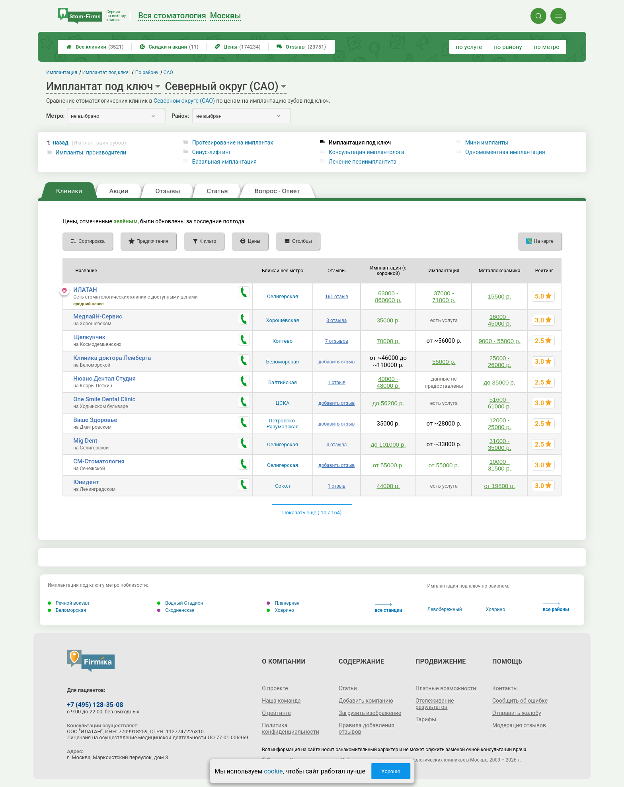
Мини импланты (486, 142)
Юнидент (86, 482)
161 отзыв (336, 296)
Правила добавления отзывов (366, 728)
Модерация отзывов (519, 725)
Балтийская (282, 382)
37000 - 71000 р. (443, 296)
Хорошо (390, 771)
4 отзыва (336, 444)
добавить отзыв (336, 362)
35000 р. (388, 320)
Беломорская (282, 362)
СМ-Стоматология (99, 461)
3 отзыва (336, 320)
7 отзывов (336, 341)
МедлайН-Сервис (97, 316)
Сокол (282, 486)
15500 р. (499, 296)
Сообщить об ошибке (520, 700)
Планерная (283, 603)
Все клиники (94, 47)
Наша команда (281, 700)
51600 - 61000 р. (499, 403)
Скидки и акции (169, 47)
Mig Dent (85, 440)
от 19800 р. (499, 485)
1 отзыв (336, 382)
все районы (556, 607)
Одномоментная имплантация (505, 152)
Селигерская (282, 296)
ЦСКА (283, 403)
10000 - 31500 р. (499, 465)
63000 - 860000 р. (388, 296)
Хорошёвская (282, 320)
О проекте (275, 688)
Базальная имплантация (224, 161)
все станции (388, 608)
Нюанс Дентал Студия (104, 378)
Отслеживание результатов (434, 703)
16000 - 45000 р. (499, 320)
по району (508, 47)
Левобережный (444, 609)
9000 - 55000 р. (500, 341)
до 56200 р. (388, 403)
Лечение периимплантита (362, 161)
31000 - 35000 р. (499, 444)
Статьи (348, 688)
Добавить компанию (366, 700)
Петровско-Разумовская (282, 424)
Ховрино (280, 610)
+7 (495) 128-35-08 (95, 705)
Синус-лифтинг (211, 152)
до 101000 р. (388, 444)
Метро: (55, 116)
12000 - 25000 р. (499, 423)
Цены (237, 47)
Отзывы (301, 47)
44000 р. (388, 485)
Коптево (283, 341)
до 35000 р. (499, 382)
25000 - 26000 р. (499, 361)
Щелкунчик (89, 337)
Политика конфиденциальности (290, 728)
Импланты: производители (91, 152)
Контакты (505, 688)
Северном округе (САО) (184, 101)
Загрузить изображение (370, 713)
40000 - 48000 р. (388, 382)
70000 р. (388, 341)
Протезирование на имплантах (232, 142)
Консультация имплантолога (366, 152)
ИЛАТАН (85, 289)
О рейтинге (276, 713)
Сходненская (175, 610)
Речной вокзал (68, 603)
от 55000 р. (388, 465)
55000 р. (443, 361)
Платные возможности (445, 688)
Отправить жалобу (516, 713)
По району (146, 72)
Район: (180, 116)
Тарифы (425, 719)
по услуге (469, 47)
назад (89, 143)
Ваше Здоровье (95, 420)
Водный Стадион (180, 603)
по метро (547, 47)
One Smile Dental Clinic (104, 399)
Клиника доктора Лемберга (112, 357)
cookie (273, 771)
